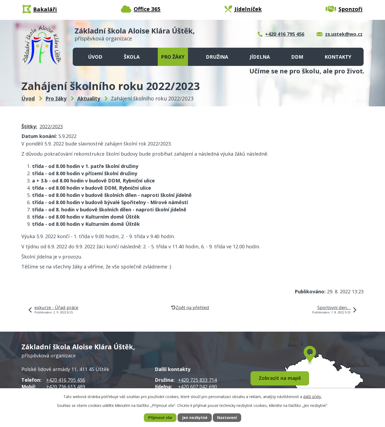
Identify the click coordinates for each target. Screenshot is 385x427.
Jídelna (260, 57)
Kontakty (338, 57)
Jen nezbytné (194, 417)
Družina (217, 57)
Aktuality (88, 98)
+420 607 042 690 (197, 386)
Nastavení (227, 417)
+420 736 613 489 (65, 386)
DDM (297, 57)
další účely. (312, 396)
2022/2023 (51, 126)
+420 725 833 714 (197, 380)
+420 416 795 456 (65, 380)
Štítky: (29, 126)
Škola (132, 57)
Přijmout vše (160, 417)
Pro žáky (172, 57)
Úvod (95, 57)
